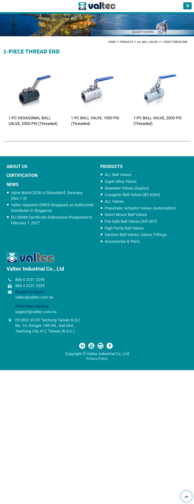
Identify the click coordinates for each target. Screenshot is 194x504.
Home (112, 41)
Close (4, 373)
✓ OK (125, 501)
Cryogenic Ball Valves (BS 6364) (132, 195)
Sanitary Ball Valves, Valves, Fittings (136, 235)
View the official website (39, 423)
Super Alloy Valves (121, 182)
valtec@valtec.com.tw (34, 297)
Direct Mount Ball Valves (126, 215)
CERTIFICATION (22, 175)
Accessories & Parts (122, 242)
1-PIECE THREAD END (174, 41)
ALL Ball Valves (147, 41)
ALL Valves (114, 202)
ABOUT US (17, 167)
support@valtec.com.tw (36, 312)
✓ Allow (6, 383)
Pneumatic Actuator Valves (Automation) (140, 208)
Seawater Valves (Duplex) (127, 188)
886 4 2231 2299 (30, 280)
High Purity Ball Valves (124, 228)
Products (126, 41)
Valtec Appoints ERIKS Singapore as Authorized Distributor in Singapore (52, 208)
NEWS (12, 185)
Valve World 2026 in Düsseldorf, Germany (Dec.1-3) (47, 196)
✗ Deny (5, 388)
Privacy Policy (97, 359)
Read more (10, 423)
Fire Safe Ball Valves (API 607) (131, 222)
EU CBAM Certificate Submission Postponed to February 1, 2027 (51, 220)
